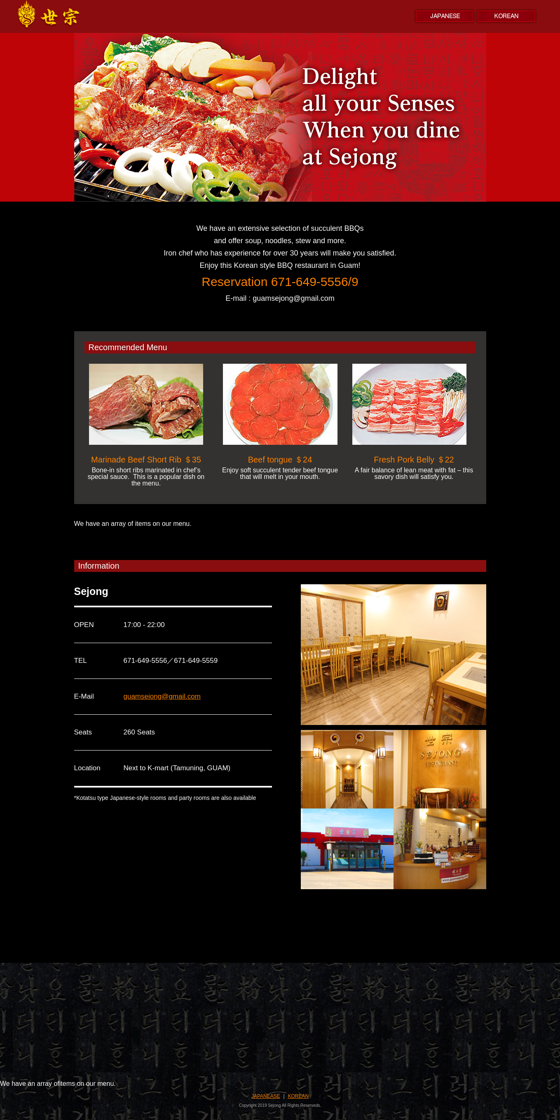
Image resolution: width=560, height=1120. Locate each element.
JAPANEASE (265, 1096)
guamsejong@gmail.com (162, 696)
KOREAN (298, 1096)
